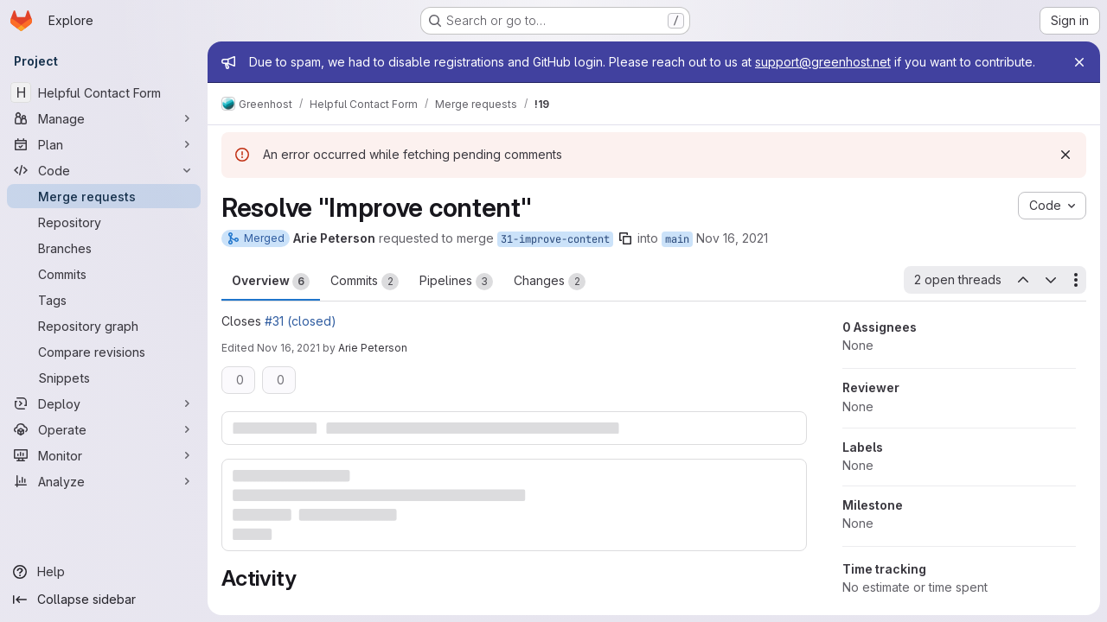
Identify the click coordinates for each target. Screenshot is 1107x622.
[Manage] (104, 118)
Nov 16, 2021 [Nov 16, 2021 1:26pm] (288, 347)
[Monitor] (104, 455)
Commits (364, 281)
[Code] (104, 170)
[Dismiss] (1065, 154)
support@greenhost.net (823, 61)
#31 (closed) (300, 321)
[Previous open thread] (1022, 280)
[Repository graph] (104, 326)
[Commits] (104, 274)
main (677, 239)
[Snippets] (104, 377)
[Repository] (104, 222)
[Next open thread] (1051, 280)
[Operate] (104, 429)
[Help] (104, 572)
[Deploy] (104, 403)
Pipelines (456, 281)
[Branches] (104, 248)
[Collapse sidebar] (104, 599)
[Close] (1079, 62)
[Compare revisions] (104, 352)
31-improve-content (555, 239)
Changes (549, 281)
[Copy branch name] (625, 238)
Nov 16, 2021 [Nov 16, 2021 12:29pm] (732, 238)
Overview (271, 281)
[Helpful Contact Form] (104, 92)
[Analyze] (104, 481)
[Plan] (104, 144)
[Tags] (104, 300)
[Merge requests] (104, 196)
